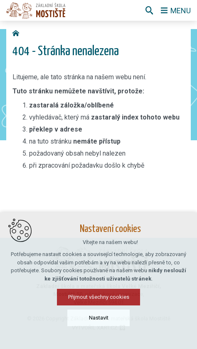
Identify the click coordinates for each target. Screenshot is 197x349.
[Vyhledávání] (149, 10)
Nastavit (98, 320)
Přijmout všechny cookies (98, 300)
